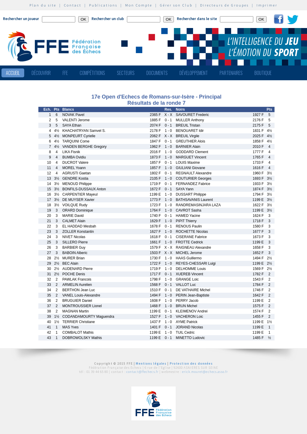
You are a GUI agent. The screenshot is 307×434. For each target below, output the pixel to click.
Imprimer (267, 5)
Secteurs (126, 72)
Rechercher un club (108, 18)
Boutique (263, 72)
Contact (72, 5)
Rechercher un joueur (21, 18)
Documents (157, 72)
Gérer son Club (176, 5)
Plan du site (43, 5)
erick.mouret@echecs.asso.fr (205, 372)
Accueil (13, 72)
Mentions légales (151, 363)
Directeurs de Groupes (224, 5)
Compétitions (92, 72)
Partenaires (231, 72)
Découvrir (41, 72)
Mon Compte (138, 5)
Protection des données (191, 363)
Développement (193, 72)
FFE (65, 72)
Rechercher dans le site (197, 18)
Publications (103, 5)
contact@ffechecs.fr (142, 372)
